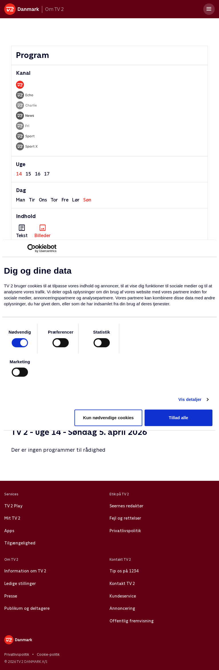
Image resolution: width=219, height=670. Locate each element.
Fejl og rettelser (125, 518)
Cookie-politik (48, 655)
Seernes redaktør (126, 506)
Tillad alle (178, 417)
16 (37, 174)
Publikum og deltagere (27, 608)
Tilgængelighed (19, 543)
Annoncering (122, 608)
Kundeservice (123, 596)
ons (43, 200)
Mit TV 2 (12, 518)
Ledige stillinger (20, 583)
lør (76, 200)
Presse (10, 596)
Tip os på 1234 (124, 571)
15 (28, 174)
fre (65, 200)
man (20, 200)
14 (19, 174)
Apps (9, 530)
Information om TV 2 (25, 571)
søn (87, 200)
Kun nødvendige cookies (108, 417)
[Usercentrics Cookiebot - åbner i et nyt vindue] (31, 248)
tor (54, 200)
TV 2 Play (13, 506)
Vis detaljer (190, 399)
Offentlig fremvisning (132, 621)
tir (32, 200)
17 (47, 174)
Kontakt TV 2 (122, 583)
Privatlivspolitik (125, 530)
